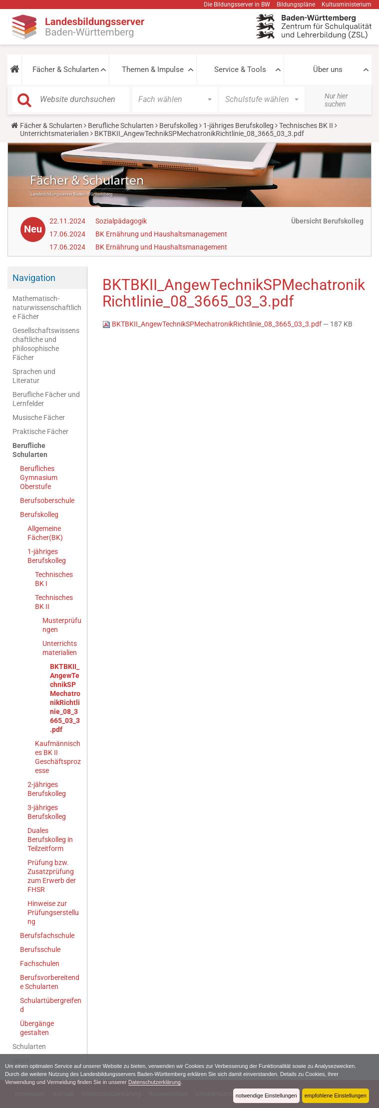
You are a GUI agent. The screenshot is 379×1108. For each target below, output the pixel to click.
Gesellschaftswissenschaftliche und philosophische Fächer (45, 344)
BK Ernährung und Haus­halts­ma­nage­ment (161, 234)
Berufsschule (40, 950)
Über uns (328, 69)
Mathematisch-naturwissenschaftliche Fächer (46, 307)
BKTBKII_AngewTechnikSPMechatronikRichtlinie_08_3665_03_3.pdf (65, 698)
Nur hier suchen (336, 100)
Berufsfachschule (47, 936)
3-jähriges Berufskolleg (46, 812)
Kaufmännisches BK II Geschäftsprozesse (58, 757)
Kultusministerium (347, 4)
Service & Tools (240, 69)
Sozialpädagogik (121, 221)
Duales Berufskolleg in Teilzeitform (50, 839)
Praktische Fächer (40, 432)
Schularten (29, 1046)
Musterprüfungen (61, 625)
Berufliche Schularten (121, 126)
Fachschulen (39, 964)
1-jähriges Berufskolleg (238, 126)
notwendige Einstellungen (266, 1095)
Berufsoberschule (47, 500)
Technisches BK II (306, 126)
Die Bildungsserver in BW (237, 4)
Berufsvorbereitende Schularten (49, 982)
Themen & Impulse (153, 69)
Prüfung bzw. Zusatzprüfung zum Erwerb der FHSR (51, 876)
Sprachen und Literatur (33, 376)
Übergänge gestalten (37, 1028)
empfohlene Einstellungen (336, 1095)
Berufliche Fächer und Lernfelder (46, 399)
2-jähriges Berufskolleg (46, 789)
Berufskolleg (178, 126)
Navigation (33, 277)
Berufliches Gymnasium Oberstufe (38, 477)
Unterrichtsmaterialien (54, 134)
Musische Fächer (38, 418)
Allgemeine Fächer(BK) (45, 533)
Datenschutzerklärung (154, 1082)
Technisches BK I (54, 579)
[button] (14, 69)
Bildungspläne (296, 4)
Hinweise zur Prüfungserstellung (53, 913)
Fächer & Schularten (65, 69)
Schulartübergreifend (50, 1005)
